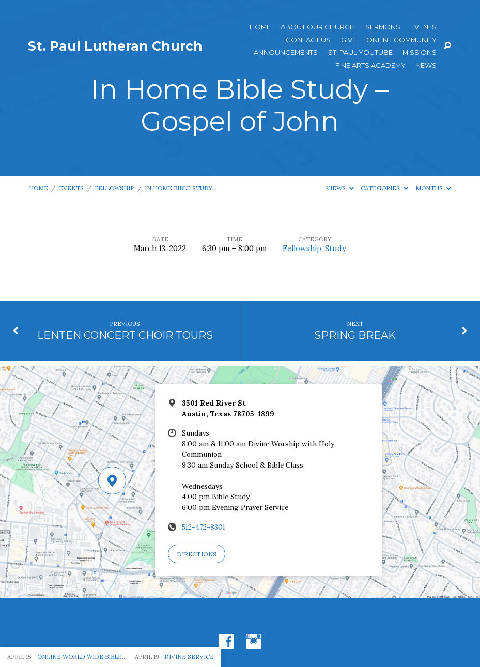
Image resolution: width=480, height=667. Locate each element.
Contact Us (308, 40)
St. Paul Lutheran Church (115, 46)
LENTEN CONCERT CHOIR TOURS (125, 335)
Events (423, 27)
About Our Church (318, 27)
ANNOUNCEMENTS (286, 52)
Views (340, 188)
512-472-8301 (203, 527)
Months (433, 188)
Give (349, 40)
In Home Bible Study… (180, 188)
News (426, 65)
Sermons (382, 27)
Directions (196, 554)
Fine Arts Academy (370, 65)
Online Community (401, 40)
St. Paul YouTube (360, 52)
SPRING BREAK (355, 335)
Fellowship (114, 188)
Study (335, 248)
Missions (419, 52)
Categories (384, 188)
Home (260, 27)
